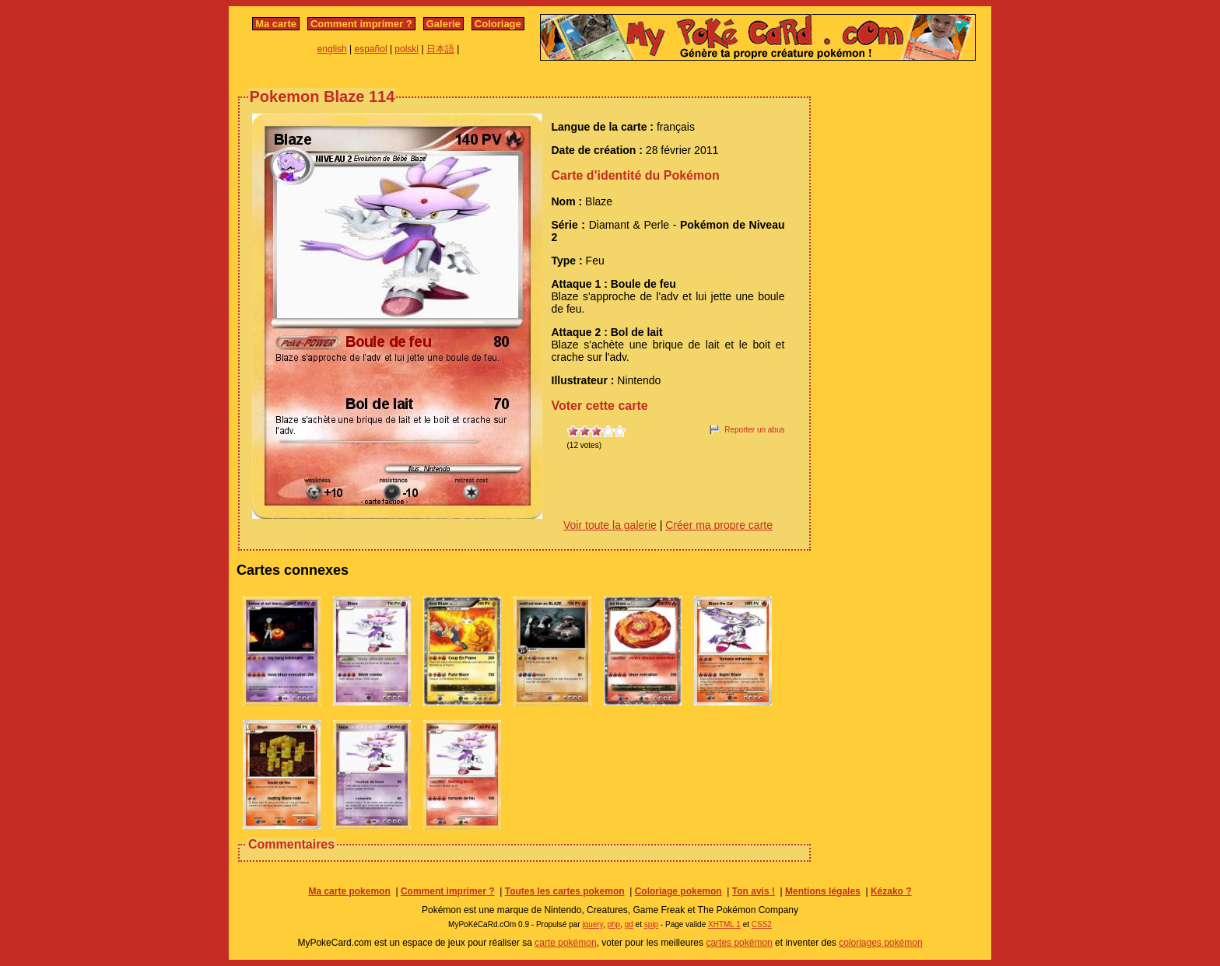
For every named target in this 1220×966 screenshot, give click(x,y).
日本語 (440, 49)
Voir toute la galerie (610, 525)
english (332, 49)
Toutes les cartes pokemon (565, 891)
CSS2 (762, 924)
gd (629, 924)
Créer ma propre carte (719, 525)
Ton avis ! (753, 891)
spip (651, 924)
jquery (592, 924)
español (371, 49)
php (613, 924)
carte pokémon (565, 942)
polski (406, 49)
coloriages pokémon (880, 942)
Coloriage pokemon (678, 891)
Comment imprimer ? (361, 24)
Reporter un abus (754, 429)
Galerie (443, 24)
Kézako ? (891, 891)
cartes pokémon (739, 942)
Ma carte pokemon (349, 891)
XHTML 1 (724, 924)
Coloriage (498, 24)
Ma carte (275, 24)
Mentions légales (823, 891)
